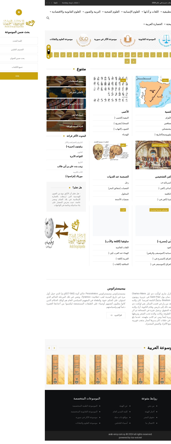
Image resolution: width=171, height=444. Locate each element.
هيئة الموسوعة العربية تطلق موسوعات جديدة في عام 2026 (129, 3)
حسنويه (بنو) (163, 129)
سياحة (120, 80)
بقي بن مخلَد (162, 112)
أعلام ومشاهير (160, 80)
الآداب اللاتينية (33, 172)
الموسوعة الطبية (140, 39)
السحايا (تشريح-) (76, 123)
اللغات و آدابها (106, 11)
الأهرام (124, 118)
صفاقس (123, 123)
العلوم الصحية (67, 11)
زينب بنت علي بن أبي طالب (25, 166)
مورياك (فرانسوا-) (29, 176)
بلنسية (123, 112)
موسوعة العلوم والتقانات (16, 39)
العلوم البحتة (128, 24)
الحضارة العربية (109, 24)
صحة (78, 80)
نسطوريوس (164, 135)
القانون (35, 152)
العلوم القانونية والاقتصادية (21, 11)
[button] (9, 347)
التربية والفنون (48, 11)
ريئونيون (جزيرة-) (29, 146)
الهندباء (81, 135)
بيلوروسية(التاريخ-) (118, 135)
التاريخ (35, 162)
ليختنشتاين (122, 129)
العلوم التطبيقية (126, 11)
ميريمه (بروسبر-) (161, 118)
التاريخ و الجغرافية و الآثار (29, 142)
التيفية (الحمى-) (76, 118)
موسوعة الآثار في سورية (60, 39)
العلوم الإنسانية (87, 11)
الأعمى (80, 112)
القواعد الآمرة (31, 156)
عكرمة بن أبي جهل (161, 123)
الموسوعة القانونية (102, 39)
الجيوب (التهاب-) (76, 129)
